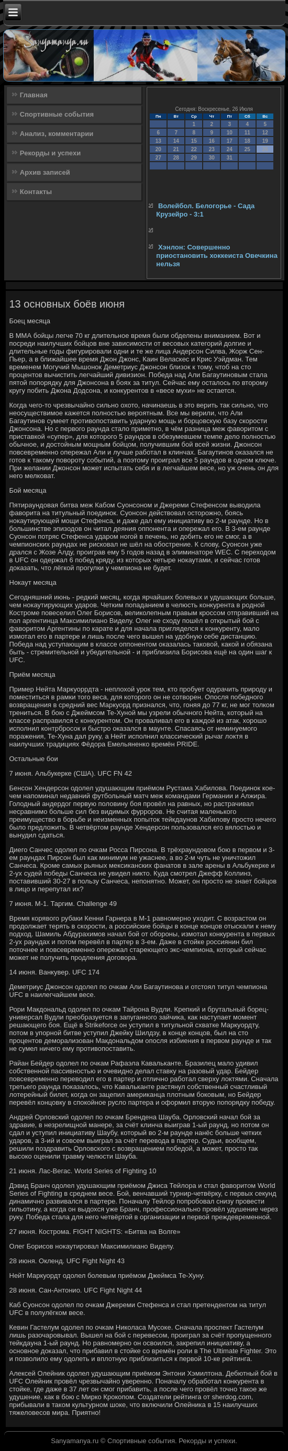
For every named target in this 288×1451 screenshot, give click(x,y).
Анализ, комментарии (56, 134)
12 (265, 132)
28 (176, 158)
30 (212, 158)
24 (229, 149)
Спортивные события (57, 114)
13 (158, 141)
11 (247, 132)
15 (194, 141)
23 (212, 149)
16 (212, 141)
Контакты (36, 192)
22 (194, 149)
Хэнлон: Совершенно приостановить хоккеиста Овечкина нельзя (217, 255)
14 (176, 141)
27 (158, 158)
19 (265, 141)
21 (176, 149)
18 (247, 141)
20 (158, 149)
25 (247, 149)
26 (265, 149)
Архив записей (45, 172)
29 (194, 158)
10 (229, 132)
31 (229, 158)
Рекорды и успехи (50, 153)
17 (229, 141)
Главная (34, 95)
